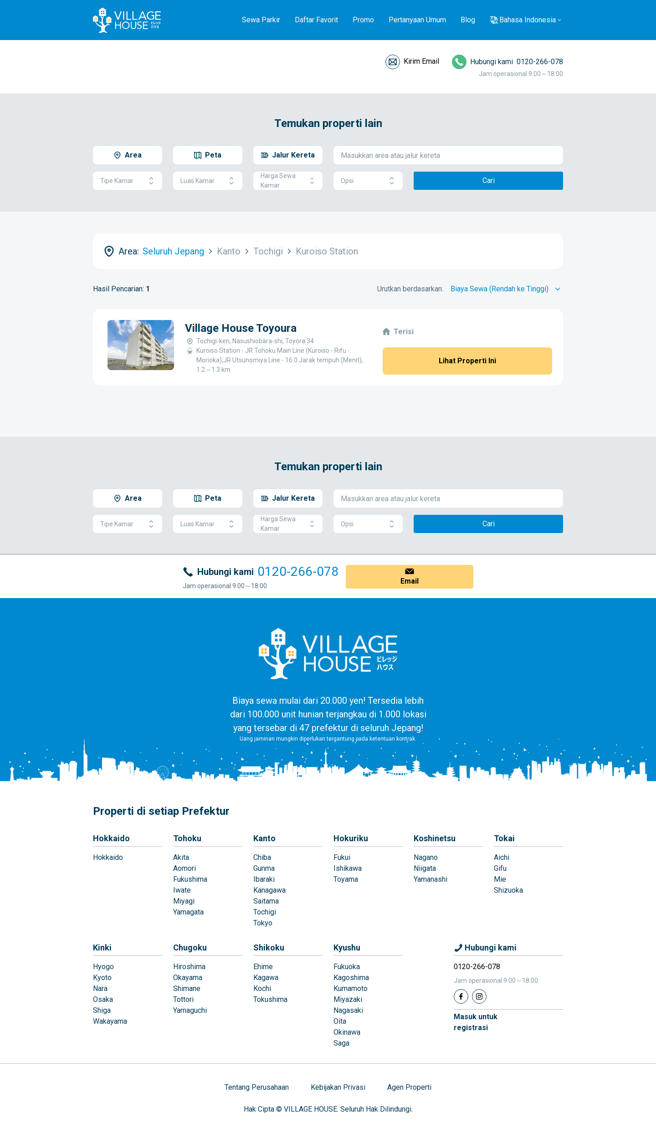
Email (409, 581)
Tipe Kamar (127, 181)
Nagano (426, 857)
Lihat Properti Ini (467, 360)
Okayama (187, 977)
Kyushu (346, 947)
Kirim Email (421, 61)
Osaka (103, 999)
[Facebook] (461, 996)
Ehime (263, 966)
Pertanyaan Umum (417, 19)
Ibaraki (264, 879)
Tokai (504, 838)
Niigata (425, 868)
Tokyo (262, 923)
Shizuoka (508, 890)
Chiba (262, 857)
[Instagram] (479, 996)
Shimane (186, 988)
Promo (363, 19)
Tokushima (270, 999)
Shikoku (268, 947)
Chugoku (190, 947)
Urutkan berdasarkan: (410, 289)
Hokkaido (111, 838)
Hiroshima (189, 966)
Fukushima (190, 879)
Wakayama (110, 1021)
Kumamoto (350, 988)
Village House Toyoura (241, 328)
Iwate (182, 890)
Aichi (501, 857)
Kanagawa (269, 890)
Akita (181, 857)
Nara (100, 988)
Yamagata (188, 912)
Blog (468, 19)
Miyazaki (347, 999)
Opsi (368, 181)
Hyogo (103, 966)
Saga (341, 1043)
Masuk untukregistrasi (475, 1022)
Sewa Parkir (261, 19)
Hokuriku (350, 838)
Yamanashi (430, 879)
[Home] (328, 653)
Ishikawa (347, 868)
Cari (488, 180)
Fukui (341, 857)
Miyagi (184, 901)
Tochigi (264, 912)
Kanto (264, 838)
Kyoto (102, 977)
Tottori (183, 999)
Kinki (102, 947)
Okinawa (346, 1032)
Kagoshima (351, 977)
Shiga (102, 1010)
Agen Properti (409, 1087)
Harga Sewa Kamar (288, 180)
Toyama (345, 879)
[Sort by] (507, 289)
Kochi (262, 988)
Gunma (264, 868)
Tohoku (187, 838)
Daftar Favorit (316, 19)
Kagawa (265, 977)
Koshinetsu (435, 838)
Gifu (500, 868)
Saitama (266, 901)
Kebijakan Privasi (338, 1087)
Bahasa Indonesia (527, 19)
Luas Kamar (207, 181)
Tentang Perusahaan (257, 1087)
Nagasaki (348, 1010)
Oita (339, 1021)
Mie (500, 879)
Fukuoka (346, 966)
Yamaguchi (190, 1010)
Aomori (184, 868)
